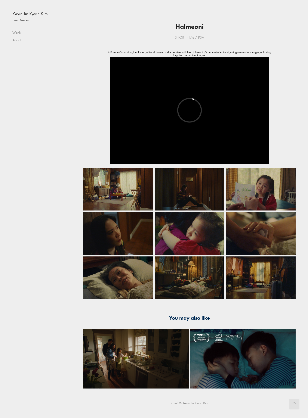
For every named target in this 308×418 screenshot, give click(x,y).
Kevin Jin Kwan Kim (30, 14)
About (16, 40)
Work (16, 32)
